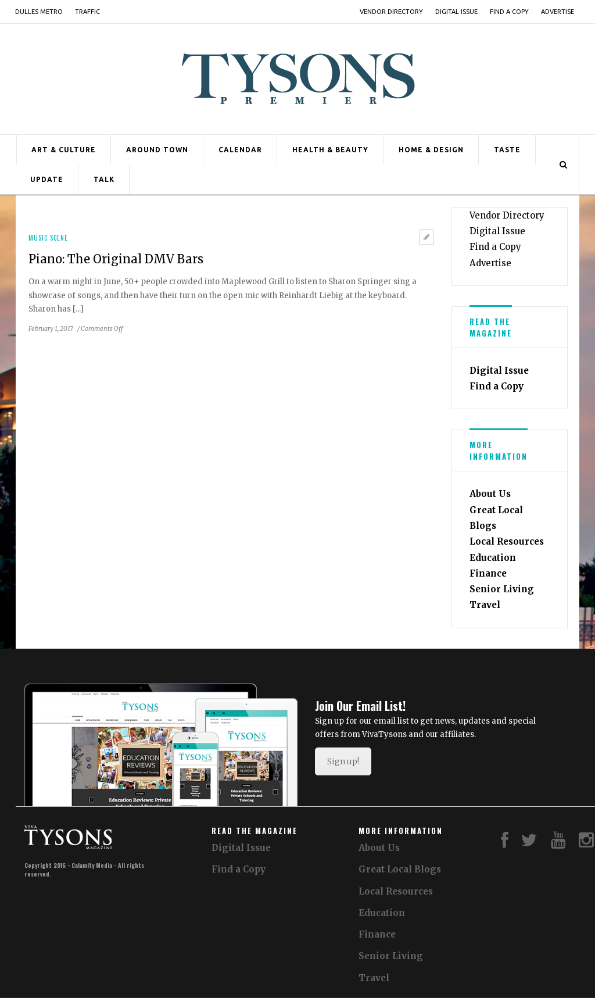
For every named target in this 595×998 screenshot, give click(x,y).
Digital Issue (456, 11)
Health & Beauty (330, 149)
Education (492, 557)
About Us (490, 493)
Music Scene (48, 237)
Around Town (157, 149)
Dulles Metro (39, 11)
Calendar (240, 149)
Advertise (557, 11)
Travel (484, 604)
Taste (507, 149)
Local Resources (506, 541)
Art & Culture (63, 149)
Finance (488, 573)
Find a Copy (509, 11)
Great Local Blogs (400, 869)
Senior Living (501, 589)
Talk (104, 179)
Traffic (87, 11)
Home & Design (431, 149)
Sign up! (343, 761)
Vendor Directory (391, 11)
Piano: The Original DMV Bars (115, 259)
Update (46, 179)
